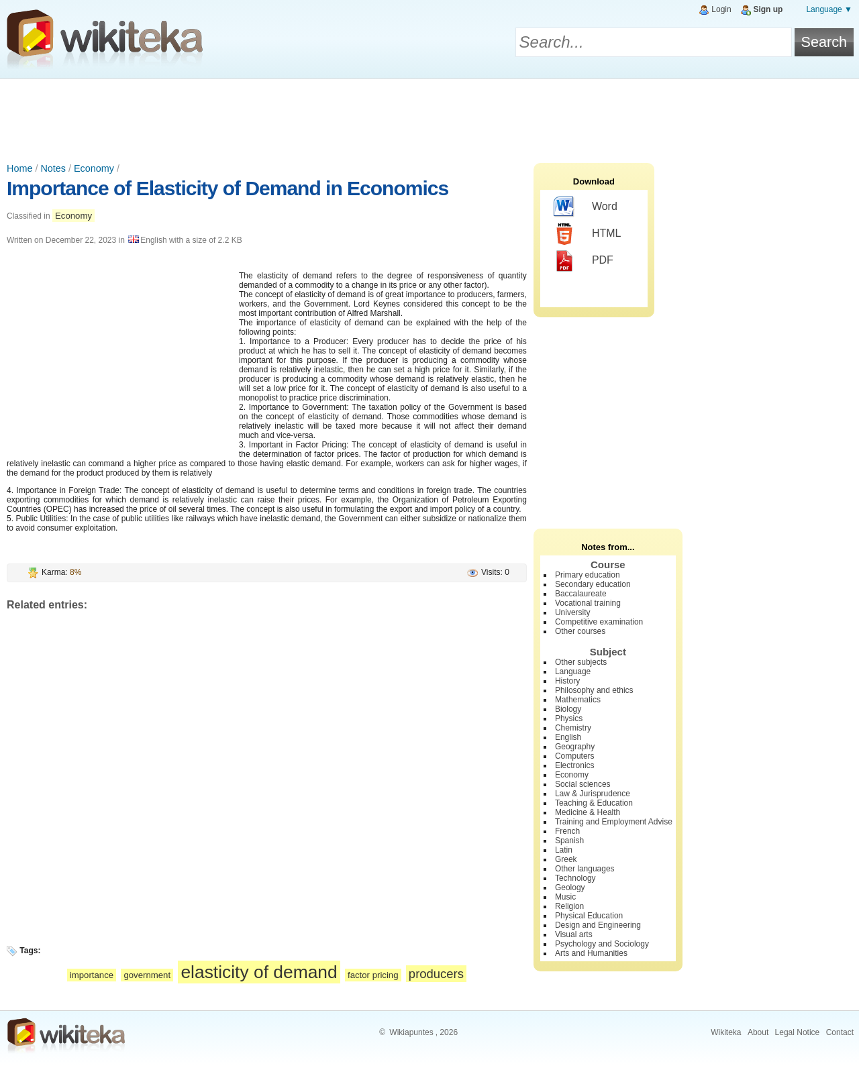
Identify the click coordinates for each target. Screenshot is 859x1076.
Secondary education (593, 584)
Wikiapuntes (411, 1032)
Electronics (575, 765)
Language (573, 671)
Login (721, 9)
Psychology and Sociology (602, 944)
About (758, 1032)
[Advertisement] (429, 116)
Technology (575, 878)
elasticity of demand (259, 972)
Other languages (585, 868)
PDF (583, 261)
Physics (569, 718)
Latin (563, 850)
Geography (575, 746)
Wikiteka (726, 1032)
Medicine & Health (587, 812)
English (568, 737)
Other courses (580, 631)
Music (565, 897)
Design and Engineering (598, 925)
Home (19, 168)
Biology (568, 709)
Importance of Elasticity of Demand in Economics (227, 188)
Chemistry (573, 728)
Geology (570, 887)
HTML (587, 234)
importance (91, 975)
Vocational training (588, 603)
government (146, 975)
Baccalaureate (581, 593)
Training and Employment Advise (613, 821)
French (567, 831)
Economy (94, 168)
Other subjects (581, 662)
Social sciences (583, 784)
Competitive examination (599, 622)
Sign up (767, 9)
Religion (569, 906)
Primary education (587, 575)
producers (436, 974)
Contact (840, 1032)
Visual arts (574, 934)
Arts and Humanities (591, 953)
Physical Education (589, 915)
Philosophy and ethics (594, 690)
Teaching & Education (594, 803)
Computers (575, 756)
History (567, 681)
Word (585, 207)
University (573, 612)
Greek (566, 859)
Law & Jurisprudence (592, 793)
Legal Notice (797, 1032)
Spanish (569, 840)
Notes (53, 168)
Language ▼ (829, 9)
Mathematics (578, 699)
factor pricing (373, 975)
